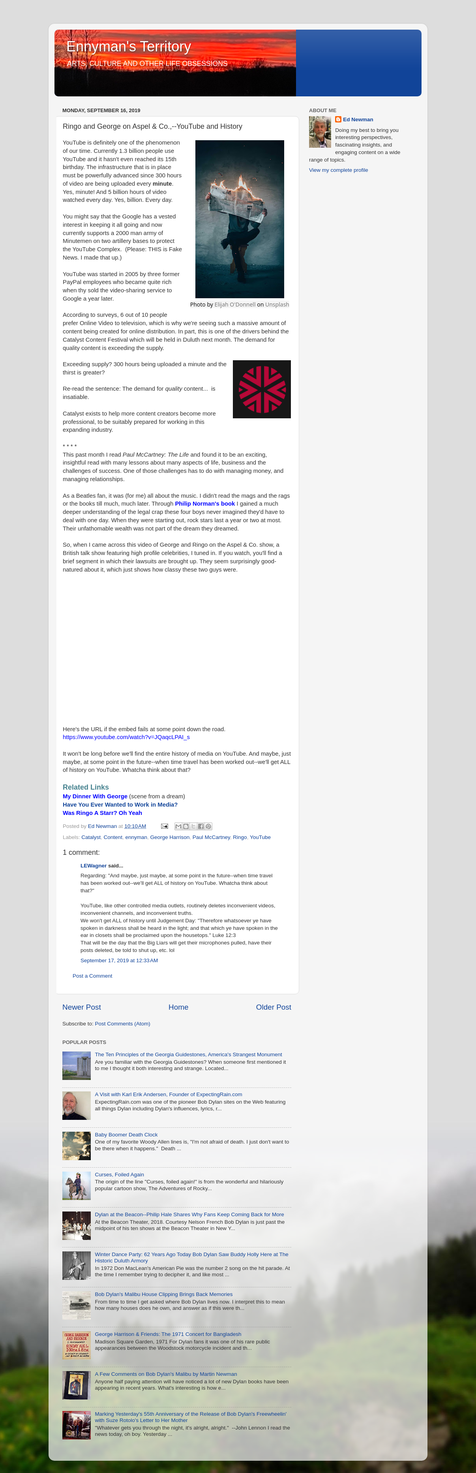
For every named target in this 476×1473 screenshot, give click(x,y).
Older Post (273, 1007)
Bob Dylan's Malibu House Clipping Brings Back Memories (163, 1294)
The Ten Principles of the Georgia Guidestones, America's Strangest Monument (188, 1054)
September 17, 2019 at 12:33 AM (119, 960)
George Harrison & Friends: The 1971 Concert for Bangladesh (168, 1334)
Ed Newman (358, 119)
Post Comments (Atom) (122, 1024)
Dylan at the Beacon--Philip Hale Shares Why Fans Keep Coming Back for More (189, 1214)
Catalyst (91, 837)
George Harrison (169, 837)
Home (178, 1007)
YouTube (260, 837)
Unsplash (277, 304)
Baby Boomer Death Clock (126, 1135)
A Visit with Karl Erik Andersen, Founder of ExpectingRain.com (168, 1094)
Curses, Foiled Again (119, 1175)
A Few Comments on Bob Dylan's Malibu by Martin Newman (166, 1374)
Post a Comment (92, 976)
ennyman (136, 837)
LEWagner (94, 866)
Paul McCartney (211, 837)
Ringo (240, 837)
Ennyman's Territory (128, 46)
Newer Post (81, 1007)
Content (113, 837)
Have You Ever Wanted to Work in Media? (120, 804)
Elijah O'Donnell (235, 304)
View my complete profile (338, 170)
